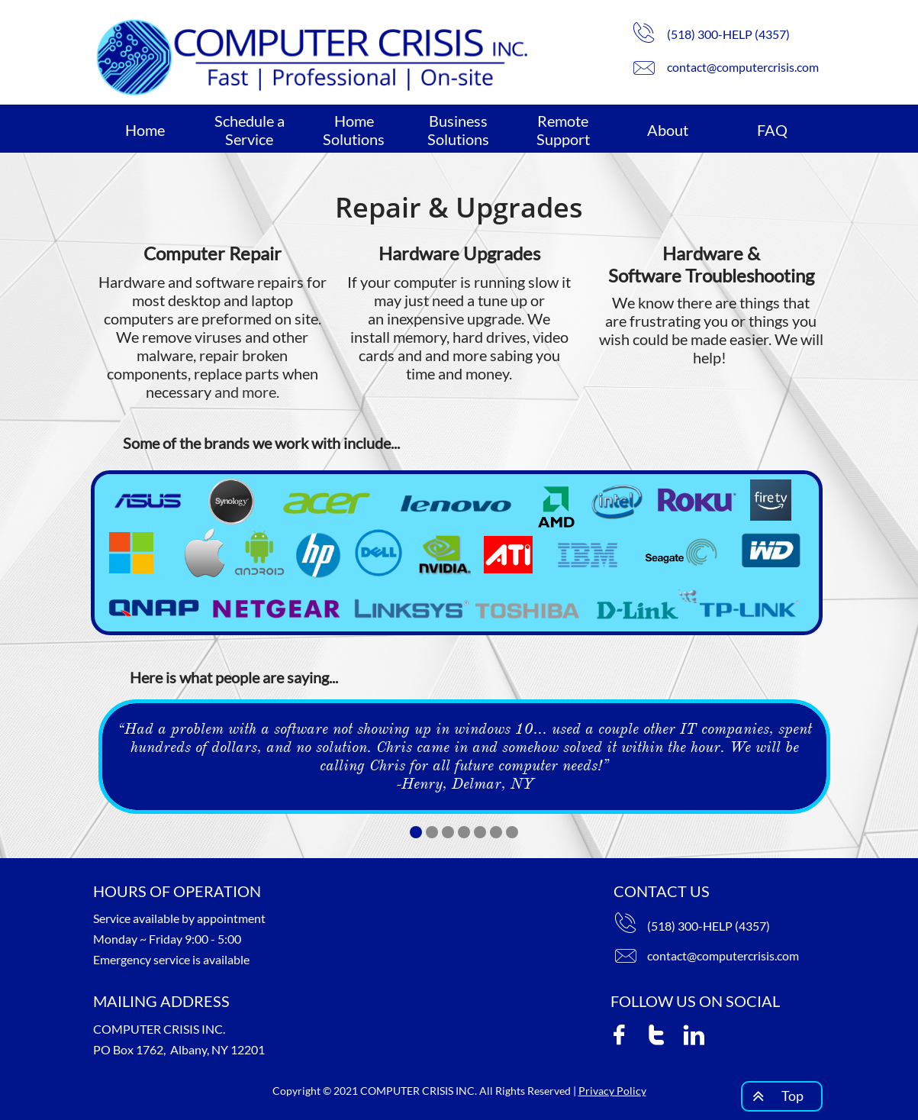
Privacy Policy (612, 1090)
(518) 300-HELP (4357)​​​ (708, 925)
